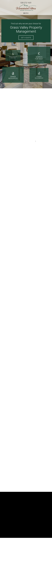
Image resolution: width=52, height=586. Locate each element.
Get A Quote (26, 38)
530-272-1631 (26, 3)
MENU (26, 13)
